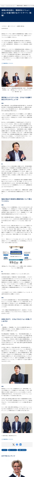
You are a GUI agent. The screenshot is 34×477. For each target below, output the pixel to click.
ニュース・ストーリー (10, 5)
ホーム (2, 5)
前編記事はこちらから (8, 63)
